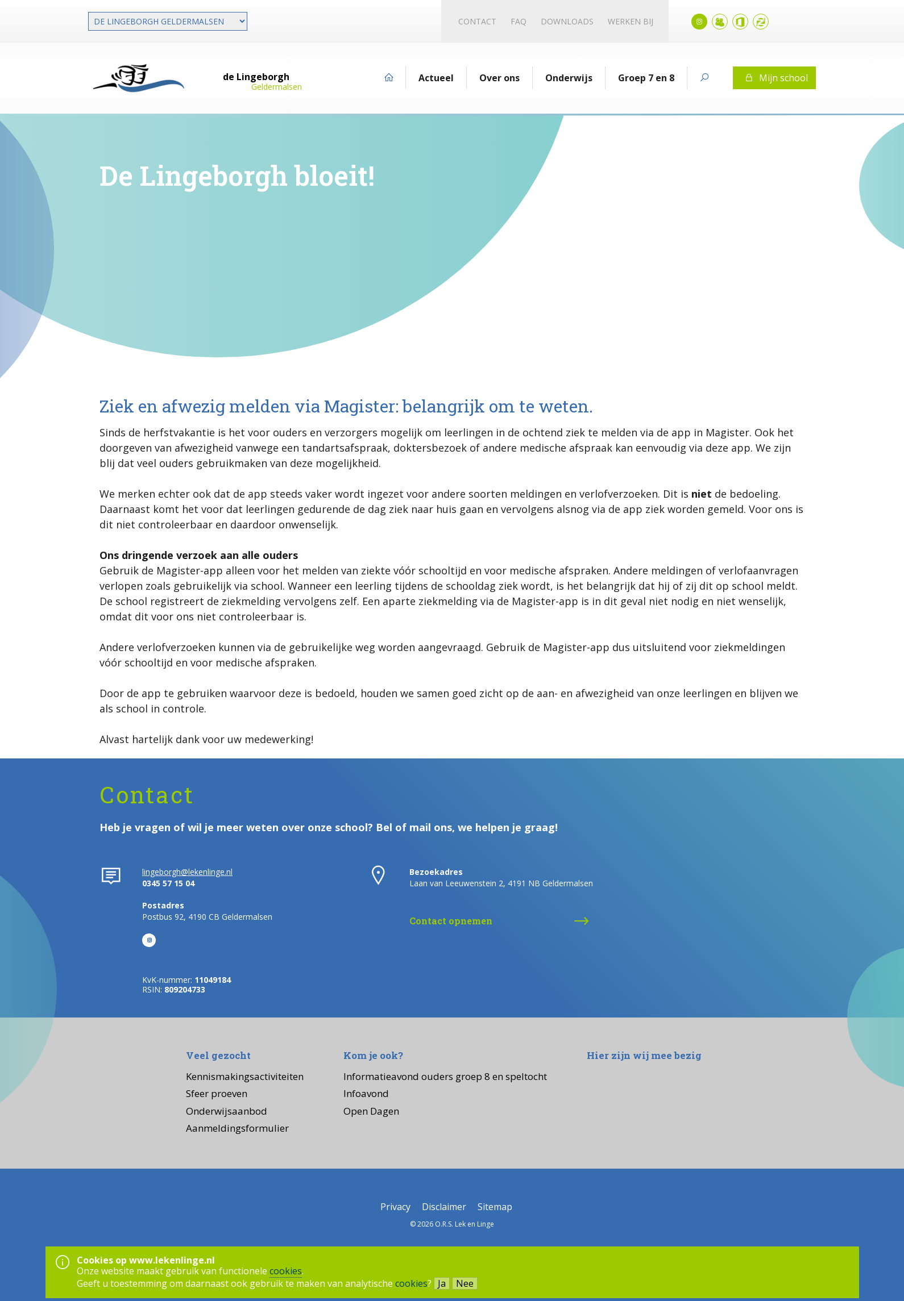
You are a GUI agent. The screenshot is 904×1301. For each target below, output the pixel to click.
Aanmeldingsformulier (237, 1128)
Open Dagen (371, 1110)
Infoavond (366, 1093)
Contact (477, 21)
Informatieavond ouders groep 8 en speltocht (445, 1076)
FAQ (518, 21)
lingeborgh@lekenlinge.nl (187, 871)
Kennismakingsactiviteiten (245, 1076)
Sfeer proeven (216, 1093)
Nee (465, 1283)
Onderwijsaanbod (226, 1110)
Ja (442, 1283)
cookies (285, 1271)
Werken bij (630, 21)
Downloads (567, 21)
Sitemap (495, 1206)
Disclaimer (444, 1206)
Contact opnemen (450, 921)
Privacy (395, 1206)
